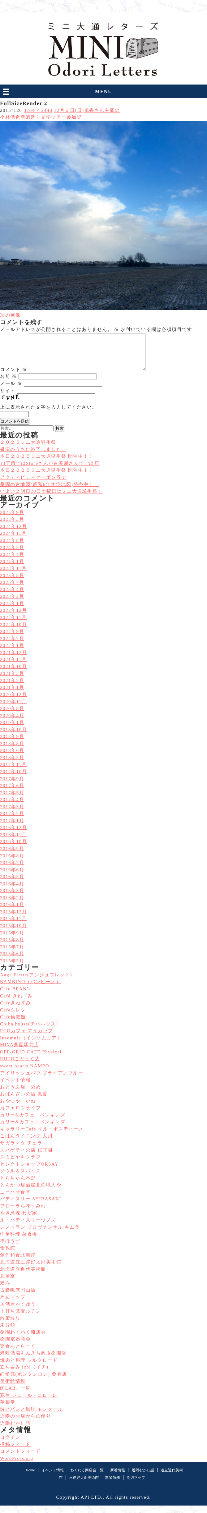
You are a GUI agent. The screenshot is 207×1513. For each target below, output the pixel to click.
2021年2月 (12, 687)
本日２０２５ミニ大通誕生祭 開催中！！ (46, 477)
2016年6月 (12, 877)
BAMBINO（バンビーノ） (30, 989)
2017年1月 (12, 828)
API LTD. (91, 1504)
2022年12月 (13, 617)
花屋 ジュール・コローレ (29, 1402)
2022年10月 (13, 632)
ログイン (10, 1444)
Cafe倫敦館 (13, 1024)
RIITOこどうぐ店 (20, 1066)
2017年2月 (12, 820)
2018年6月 (12, 757)
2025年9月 (12, 519)
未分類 (7, 1332)
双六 (5, 1290)
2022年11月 (13, 624)
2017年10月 (13, 779)
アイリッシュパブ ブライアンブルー (41, 1080)
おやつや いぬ (18, 1108)
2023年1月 (12, 610)
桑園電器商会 (15, 1346)
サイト (7, 398)
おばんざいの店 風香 (24, 1101)
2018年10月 (13, 737)
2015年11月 (13, 926)
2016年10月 (13, 848)
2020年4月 (12, 723)
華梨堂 (7, 1409)
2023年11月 (13, 575)
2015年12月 (13, 919)
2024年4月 (12, 561)
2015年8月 (12, 947)
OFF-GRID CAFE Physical (31, 1059)
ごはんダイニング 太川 (26, 1143)
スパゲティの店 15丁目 (26, 1157)
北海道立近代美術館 (23, 1276)
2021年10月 (13, 674)
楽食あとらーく (18, 1353)
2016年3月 (12, 898)
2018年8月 (12, 751)
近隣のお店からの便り (25, 1423)
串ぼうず (10, 1248)
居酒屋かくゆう (18, 1311)
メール (11, 390)
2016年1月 (12, 912)
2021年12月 (13, 660)
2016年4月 (12, 891)
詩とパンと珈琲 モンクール (31, 1416)
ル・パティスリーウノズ (28, 1227)
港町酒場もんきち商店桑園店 (33, 1360)
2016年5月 (12, 884)
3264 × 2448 (38, 110)
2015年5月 (12, 968)
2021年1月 (12, 694)
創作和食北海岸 (18, 1262)
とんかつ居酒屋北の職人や (30, 1192)
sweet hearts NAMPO (24, 1073)
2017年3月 (12, 814)
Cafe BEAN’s (15, 996)
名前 (8, 383)
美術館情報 (13, 1388)
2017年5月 (12, 800)
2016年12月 (13, 834)
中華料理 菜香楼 (18, 1241)
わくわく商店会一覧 (87, 1477)
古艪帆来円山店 (18, 1297)
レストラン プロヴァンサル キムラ (40, 1234)
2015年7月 (12, 954)
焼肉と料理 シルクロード (29, 1367)
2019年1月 (12, 729)
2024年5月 (12, 554)
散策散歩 (10, 1325)
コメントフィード (20, 1458)
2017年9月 (12, 786)
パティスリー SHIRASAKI (30, 1206)
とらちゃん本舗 (18, 1185)
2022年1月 (12, 652)
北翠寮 (7, 1283)
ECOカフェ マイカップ (26, 1038)
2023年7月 (12, 589)
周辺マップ (13, 1304)
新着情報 (117, 1477)
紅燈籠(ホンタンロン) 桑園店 (33, 1381)
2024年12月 (13, 533)
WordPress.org (16, 1465)
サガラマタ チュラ (21, 1150)
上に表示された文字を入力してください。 (48, 414)
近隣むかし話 (15, 1430)
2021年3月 (12, 680)
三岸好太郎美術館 (84, 1485)
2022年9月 (12, 638)
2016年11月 (13, 842)
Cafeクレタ (13, 1017)
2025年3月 (12, 526)
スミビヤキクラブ (20, 1164)
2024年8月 (12, 547)
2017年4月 (12, 807)
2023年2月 (12, 603)
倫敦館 (7, 1255)
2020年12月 (13, 701)
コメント (13, 376)
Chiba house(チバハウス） (30, 1031)
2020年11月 (13, 709)
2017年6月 (12, 793)
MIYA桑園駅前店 (19, 1052)
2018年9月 (12, 743)
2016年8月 (12, 863)
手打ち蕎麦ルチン (20, 1318)
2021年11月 (13, 666)
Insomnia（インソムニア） (31, 1045)
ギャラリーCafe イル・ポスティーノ (42, 1136)
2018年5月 (12, 765)
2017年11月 (13, 771)
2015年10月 (13, 933)
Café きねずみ (16, 1003)
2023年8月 (12, 582)
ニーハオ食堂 (15, 1199)
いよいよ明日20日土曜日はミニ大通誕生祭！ (51, 498)
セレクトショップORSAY (29, 1171)
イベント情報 (15, 1087)
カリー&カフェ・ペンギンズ (32, 1122)
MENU (103, 91)
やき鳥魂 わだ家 (18, 1220)
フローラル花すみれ (23, 1213)
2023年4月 (12, 596)
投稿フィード (15, 1451)
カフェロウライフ (20, 1115)
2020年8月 (12, 715)
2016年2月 (12, 905)
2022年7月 (12, 646)
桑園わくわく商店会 (23, 1339)
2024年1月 (12, 568)
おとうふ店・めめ (20, 1094)
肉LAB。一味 (15, 1395)
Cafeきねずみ (15, 1010)
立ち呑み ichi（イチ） (25, 1374)
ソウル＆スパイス (20, 1178)
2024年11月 (13, 540)
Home (30, 1477)
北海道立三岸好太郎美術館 (30, 1269)
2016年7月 (12, 870)
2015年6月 (12, 961)
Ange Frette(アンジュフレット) (36, 982)
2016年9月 (12, 856)
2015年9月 (12, 940)
